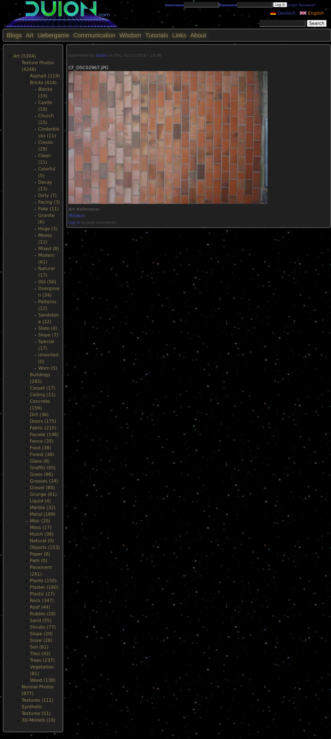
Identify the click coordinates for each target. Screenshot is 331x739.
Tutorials (156, 35)
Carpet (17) (42, 388)
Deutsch (283, 13)
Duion (101, 55)
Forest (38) (42, 454)
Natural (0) (42, 540)
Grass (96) (41, 474)
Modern (76, 215)
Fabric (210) (43, 428)
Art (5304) (24, 56)
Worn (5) (47, 368)
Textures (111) (37, 700)
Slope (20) (41, 633)
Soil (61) (39, 647)
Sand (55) (40, 620)
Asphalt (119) (45, 76)
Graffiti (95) (43, 467)
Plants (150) (43, 580)
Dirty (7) (47, 195)
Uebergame (53, 35)
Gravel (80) (42, 487)
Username (174, 5)
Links (179, 35)
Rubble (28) (43, 613)
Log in (74, 222)
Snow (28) (41, 640)
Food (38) (40, 447)
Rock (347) (42, 600)
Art (29, 35)
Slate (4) (47, 328)
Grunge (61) (43, 494)
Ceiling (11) (43, 394)
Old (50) (47, 281)
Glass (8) (40, 461)
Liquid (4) (40, 501)
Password (228, 5)
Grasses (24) (44, 481)
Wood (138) (43, 680)
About (198, 35)
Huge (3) (48, 228)
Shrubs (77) (43, 627)
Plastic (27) (42, 594)
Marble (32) (43, 507)
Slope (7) (48, 335)
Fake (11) (48, 208)
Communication (94, 35)
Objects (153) (45, 547)
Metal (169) (42, 514)
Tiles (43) (40, 653)
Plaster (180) (44, 587)
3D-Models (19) (39, 720)
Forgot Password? (301, 5)
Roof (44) (40, 607)
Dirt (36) (39, 414)
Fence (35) (41, 441)
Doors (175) (43, 421)
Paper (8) (40, 554)
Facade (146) (44, 434)
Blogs (14, 35)
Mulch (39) (41, 534)
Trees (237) (42, 660)
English (312, 13)
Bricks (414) (43, 82)
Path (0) (38, 560)
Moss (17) (40, 527)
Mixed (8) (48, 248)
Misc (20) (40, 520)
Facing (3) (49, 202)
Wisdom (130, 35)
